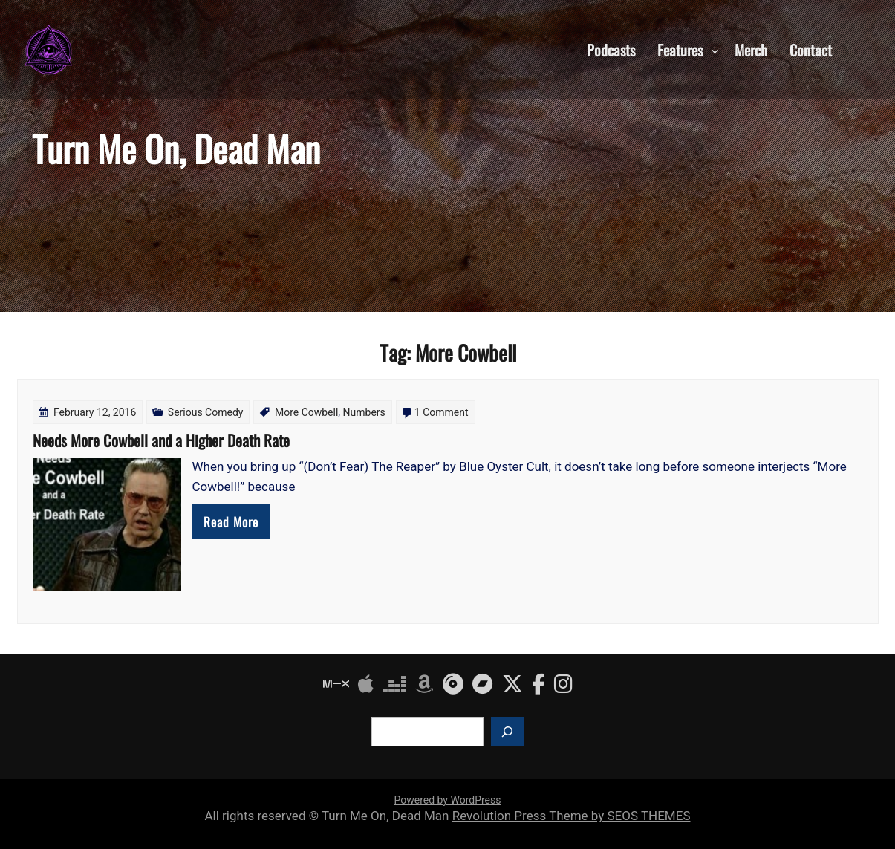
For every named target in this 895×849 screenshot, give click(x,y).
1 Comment (441, 412)
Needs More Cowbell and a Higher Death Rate (161, 440)
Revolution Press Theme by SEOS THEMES (571, 815)
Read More (231, 522)
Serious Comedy (206, 412)
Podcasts (611, 49)
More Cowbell (306, 412)
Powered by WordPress (447, 800)
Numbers (364, 412)
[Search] (507, 731)
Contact (811, 49)
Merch (751, 49)
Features (680, 49)
